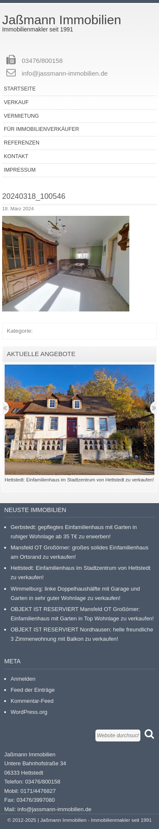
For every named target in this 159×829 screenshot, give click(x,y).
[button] (65, 263)
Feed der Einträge (33, 690)
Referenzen (21, 143)
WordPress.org (29, 712)
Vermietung (21, 116)
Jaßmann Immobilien (61, 20)
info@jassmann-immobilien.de (65, 73)
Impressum (20, 170)
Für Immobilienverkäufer (41, 129)
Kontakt (16, 156)
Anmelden (23, 679)
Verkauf (16, 102)
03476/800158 (42, 60)
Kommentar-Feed (32, 701)
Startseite (20, 89)
